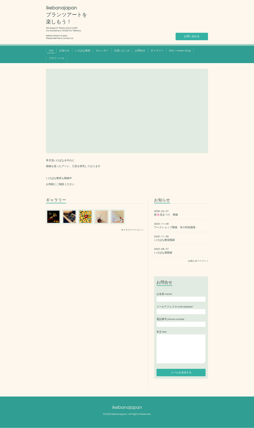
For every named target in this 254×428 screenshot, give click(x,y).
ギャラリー (157, 50)
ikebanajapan (127, 407)
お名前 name (164, 294)
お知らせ (64, 50)
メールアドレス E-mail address (174, 306)
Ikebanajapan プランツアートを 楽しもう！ (66, 14)
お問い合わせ (192, 36)
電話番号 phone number (170, 319)
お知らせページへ (198, 261)
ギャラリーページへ (132, 230)
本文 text (161, 332)
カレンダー (102, 50)
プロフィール (56, 58)
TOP (51, 50)
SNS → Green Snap (180, 50)
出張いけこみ (122, 50)
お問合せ (140, 50)
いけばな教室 (82, 50)
